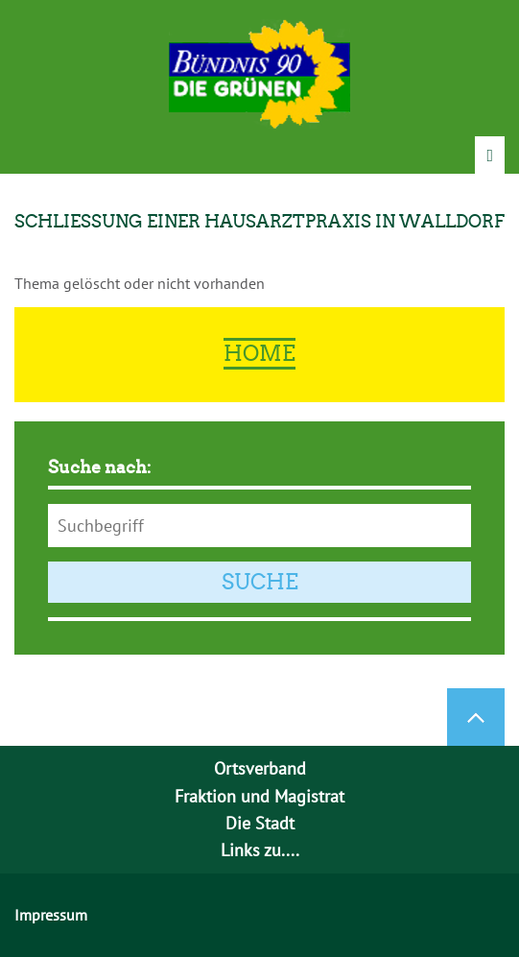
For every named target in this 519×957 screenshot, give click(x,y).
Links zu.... (260, 850)
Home (259, 354)
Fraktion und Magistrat (259, 796)
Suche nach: (100, 467)
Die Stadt (260, 823)
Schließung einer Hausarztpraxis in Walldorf (259, 221)
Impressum (50, 914)
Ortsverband (260, 768)
